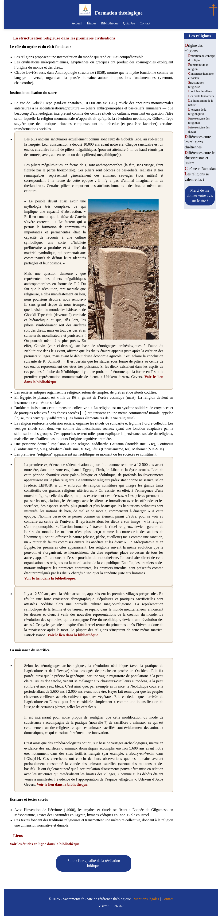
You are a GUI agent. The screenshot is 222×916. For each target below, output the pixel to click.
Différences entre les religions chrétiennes (197, 142)
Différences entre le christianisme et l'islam (199, 158)
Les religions (200, 35)
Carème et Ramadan (200, 169)
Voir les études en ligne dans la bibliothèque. (45, 844)
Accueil (79, 23)
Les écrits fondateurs (201, 96)
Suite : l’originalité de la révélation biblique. (93, 863)
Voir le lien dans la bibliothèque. (50, 578)
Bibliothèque (109, 23)
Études (92, 23)
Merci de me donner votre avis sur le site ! (200, 195)
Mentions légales (146, 899)
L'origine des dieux (200, 91)
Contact (143, 23)
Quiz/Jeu (128, 23)
